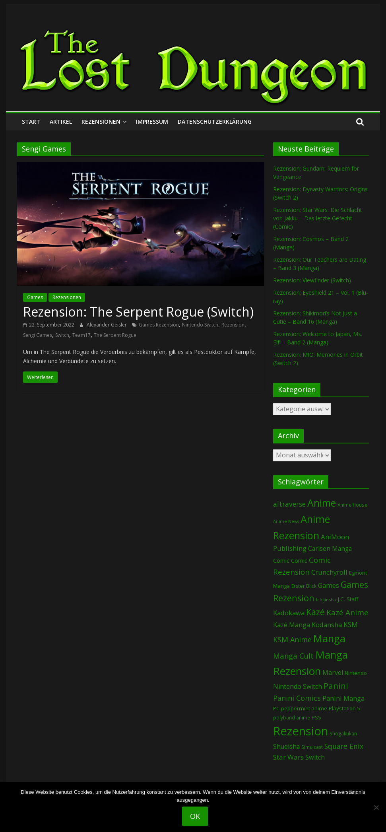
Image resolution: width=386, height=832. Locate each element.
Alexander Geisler (107, 324)
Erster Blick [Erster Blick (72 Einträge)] (303, 586)
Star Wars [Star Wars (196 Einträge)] (288, 757)
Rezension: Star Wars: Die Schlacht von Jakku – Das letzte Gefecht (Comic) (317, 218)
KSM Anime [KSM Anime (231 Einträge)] (292, 639)
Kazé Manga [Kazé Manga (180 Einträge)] (291, 624)
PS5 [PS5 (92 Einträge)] (316, 717)
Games (35, 297)
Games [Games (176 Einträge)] (328, 585)
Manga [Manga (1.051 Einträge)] (329, 638)
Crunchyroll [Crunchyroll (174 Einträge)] (329, 572)
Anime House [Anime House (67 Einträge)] (352, 505)
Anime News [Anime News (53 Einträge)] (286, 521)
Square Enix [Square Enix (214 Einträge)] (343, 746)
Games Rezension (159, 324)
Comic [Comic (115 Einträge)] (299, 560)
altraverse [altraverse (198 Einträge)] (289, 504)
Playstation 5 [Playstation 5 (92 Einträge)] (344, 708)
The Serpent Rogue (115, 335)
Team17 (81, 335)
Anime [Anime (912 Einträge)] (321, 502)
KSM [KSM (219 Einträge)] (350, 624)
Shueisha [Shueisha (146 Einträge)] (286, 746)
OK (195, 816)
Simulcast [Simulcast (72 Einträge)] (312, 747)
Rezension (232, 324)
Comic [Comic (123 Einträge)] (281, 560)
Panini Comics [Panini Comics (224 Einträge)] (297, 698)
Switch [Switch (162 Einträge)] (315, 757)
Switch (62, 335)
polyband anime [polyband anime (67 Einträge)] (291, 717)
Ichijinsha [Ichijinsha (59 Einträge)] (326, 600)
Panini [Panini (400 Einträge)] (336, 685)
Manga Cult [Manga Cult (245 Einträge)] (293, 656)
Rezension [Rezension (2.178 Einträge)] (300, 731)
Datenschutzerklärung (215, 121)
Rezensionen (100, 121)
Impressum (152, 121)
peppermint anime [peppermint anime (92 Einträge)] (304, 708)
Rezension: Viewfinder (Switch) (312, 280)
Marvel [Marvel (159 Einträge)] (332, 672)
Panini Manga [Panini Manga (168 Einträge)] (343, 698)
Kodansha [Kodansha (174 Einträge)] (327, 624)
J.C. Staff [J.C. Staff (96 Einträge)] (348, 599)
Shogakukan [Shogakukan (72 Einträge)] (343, 733)
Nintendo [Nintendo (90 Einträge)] (356, 672)
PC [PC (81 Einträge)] (276, 708)
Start (31, 121)
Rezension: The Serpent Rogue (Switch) (138, 311)
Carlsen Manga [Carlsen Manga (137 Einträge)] (330, 548)
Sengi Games (37, 335)
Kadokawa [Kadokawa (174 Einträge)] (289, 612)
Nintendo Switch (200, 324)
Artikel (61, 121)
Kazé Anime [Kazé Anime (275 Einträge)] (347, 612)
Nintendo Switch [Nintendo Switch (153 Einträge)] (297, 686)
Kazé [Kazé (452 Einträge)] (315, 612)
